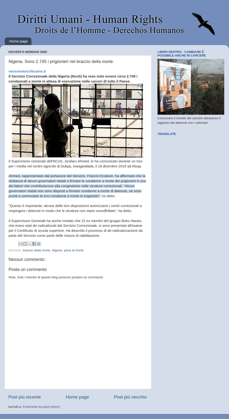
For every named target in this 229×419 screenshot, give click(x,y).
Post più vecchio (130, 396)
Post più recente (24, 396)
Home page (18, 41)
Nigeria (57, 250)
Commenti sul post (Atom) (41, 407)
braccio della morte (36, 250)
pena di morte (74, 250)
